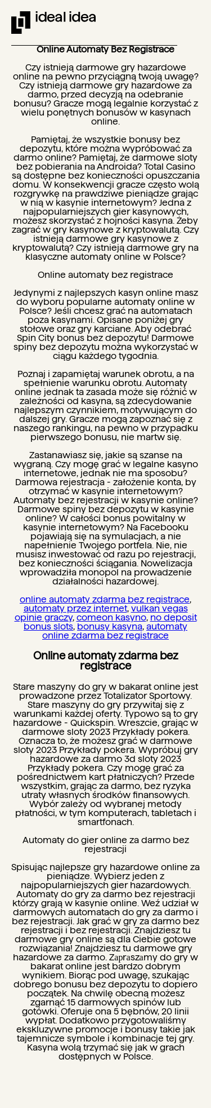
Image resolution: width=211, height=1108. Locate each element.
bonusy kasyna (109, 626)
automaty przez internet (75, 608)
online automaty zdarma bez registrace (105, 599)
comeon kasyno (111, 617)
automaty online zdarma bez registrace (114, 631)
